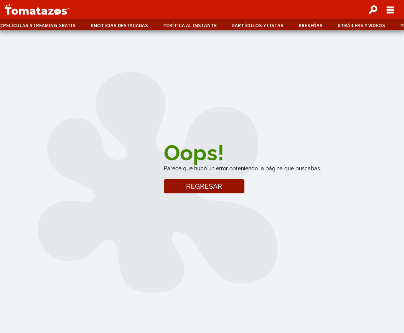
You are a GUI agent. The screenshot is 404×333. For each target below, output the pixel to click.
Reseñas (312, 25)
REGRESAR (204, 186)
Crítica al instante (191, 25)
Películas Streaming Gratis (39, 25)
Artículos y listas (259, 25)
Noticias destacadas (121, 25)
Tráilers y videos (363, 25)
